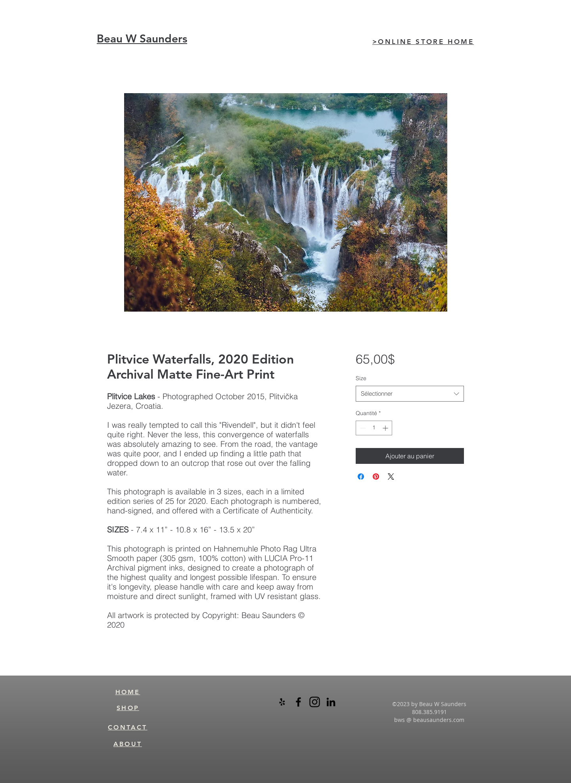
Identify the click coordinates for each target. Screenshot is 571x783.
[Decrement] (362, 428)
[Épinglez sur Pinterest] (376, 476)
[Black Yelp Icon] (282, 702)
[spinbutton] (374, 428)
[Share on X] (391, 476)
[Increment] (386, 428)
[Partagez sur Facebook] (361, 476)
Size (361, 378)
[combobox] (410, 394)
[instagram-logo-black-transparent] (314, 702)
